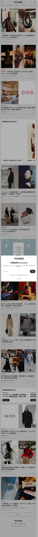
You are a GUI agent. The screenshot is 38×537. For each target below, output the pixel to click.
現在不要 (19, 278)
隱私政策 (26, 275)
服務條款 (21, 275)
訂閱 (33, 271)
